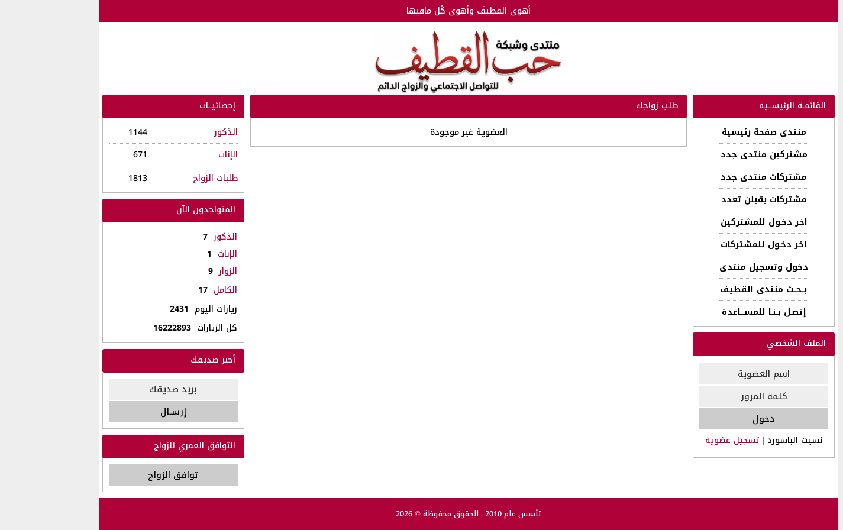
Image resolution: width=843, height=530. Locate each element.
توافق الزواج (121, 475)
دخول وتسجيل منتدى (712, 267)
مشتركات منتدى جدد (712, 177)
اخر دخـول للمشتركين (712, 222)
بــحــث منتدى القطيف (712, 290)
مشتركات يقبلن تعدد (712, 200)
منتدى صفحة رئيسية (712, 132)
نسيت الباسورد (743, 440)
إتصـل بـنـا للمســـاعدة (712, 312)
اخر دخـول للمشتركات (712, 245)
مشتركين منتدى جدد (712, 155)
